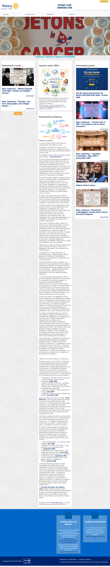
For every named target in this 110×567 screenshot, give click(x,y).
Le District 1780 (93, 10)
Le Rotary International (80, 10)
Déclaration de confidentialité (68, 559)
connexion (104, 1)
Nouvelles (50, 14)
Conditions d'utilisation (84, 559)
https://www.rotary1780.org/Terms (95, 537)
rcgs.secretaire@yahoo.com (49, 107)
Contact (71, 14)
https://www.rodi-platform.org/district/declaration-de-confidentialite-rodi (68, 540)
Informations (29, 14)
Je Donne (18, 113)
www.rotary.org (57, 502)
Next (108, 36)
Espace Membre (104, 10)
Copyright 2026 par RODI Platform (12, 561)
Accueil (5, 14)
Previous (2, 36)
